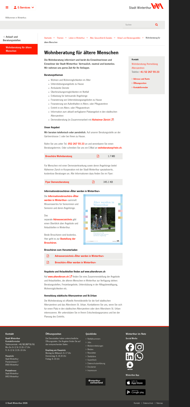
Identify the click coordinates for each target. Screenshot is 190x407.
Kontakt (137, 403)
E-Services (24, 7)
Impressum (92, 370)
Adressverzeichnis (62, 219)
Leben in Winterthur (77, 38)
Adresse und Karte (141, 79)
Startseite (48, 38)
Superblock (91, 360)
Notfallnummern (93, 339)
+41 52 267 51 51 (26, 344)
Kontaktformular (140, 87)
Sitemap (159, 403)
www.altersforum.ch (58, 276)
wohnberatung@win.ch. (110, 147)
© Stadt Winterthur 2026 (16, 403)
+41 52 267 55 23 (149, 72)
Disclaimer (91, 367)
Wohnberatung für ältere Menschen (19, 49)
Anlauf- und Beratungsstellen (128, 38)
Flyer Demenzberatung (57, 182)
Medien (90, 349)
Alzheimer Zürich (101, 119)
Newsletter (91, 353)
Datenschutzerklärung (96, 363)
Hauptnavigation (6, 8)
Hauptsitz (9, 356)
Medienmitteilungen (95, 346)
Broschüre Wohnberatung (58, 156)
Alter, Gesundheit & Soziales (101, 38)
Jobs (89, 342)
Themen (60, 38)
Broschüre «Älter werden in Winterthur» (75, 262)
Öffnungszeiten (139, 83)
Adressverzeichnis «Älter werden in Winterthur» (79, 256)
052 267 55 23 (76, 144)
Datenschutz (148, 403)
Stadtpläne (91, 356)
